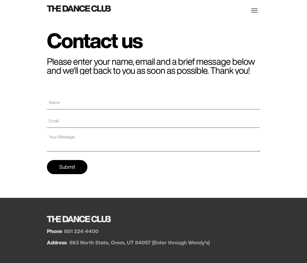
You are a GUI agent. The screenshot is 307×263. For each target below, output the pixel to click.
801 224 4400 (81, 231)
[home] (81, 8)
